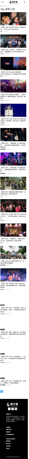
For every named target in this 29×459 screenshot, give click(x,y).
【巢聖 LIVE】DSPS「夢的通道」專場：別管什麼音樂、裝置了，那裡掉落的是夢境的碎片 (13, 310)
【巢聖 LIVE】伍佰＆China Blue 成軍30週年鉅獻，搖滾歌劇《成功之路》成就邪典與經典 (13, 121)
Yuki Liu (2, 100)
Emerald (2, 53)
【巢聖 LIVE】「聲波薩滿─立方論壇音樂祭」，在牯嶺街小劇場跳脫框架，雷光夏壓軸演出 (12, 145)
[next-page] (8, 391)
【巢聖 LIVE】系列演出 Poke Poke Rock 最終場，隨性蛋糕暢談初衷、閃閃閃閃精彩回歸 (12, 285)
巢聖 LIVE (2, 24)
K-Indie (2, 47)
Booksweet (2, 313)
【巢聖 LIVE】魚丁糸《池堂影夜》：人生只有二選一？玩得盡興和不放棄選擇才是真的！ (13, 358)
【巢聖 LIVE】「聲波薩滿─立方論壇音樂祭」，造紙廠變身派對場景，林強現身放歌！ (12, 169)
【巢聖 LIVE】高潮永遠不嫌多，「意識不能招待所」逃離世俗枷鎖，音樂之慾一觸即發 (13, 96)
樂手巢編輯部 (2, 149)
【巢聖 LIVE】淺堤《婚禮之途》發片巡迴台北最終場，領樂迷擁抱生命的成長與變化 (13, 334)
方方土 (1, 196)
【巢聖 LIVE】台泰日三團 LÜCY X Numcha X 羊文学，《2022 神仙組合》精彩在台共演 (13, 216)
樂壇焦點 (2, 305)
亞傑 (1, 31)
